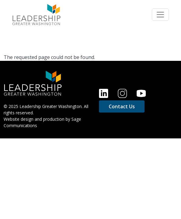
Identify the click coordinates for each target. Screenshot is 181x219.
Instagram (122, 93)
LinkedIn (103, 93)
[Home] (33, 82)
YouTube (141, 93)
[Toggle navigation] (160, 15)
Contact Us (122, 106)
